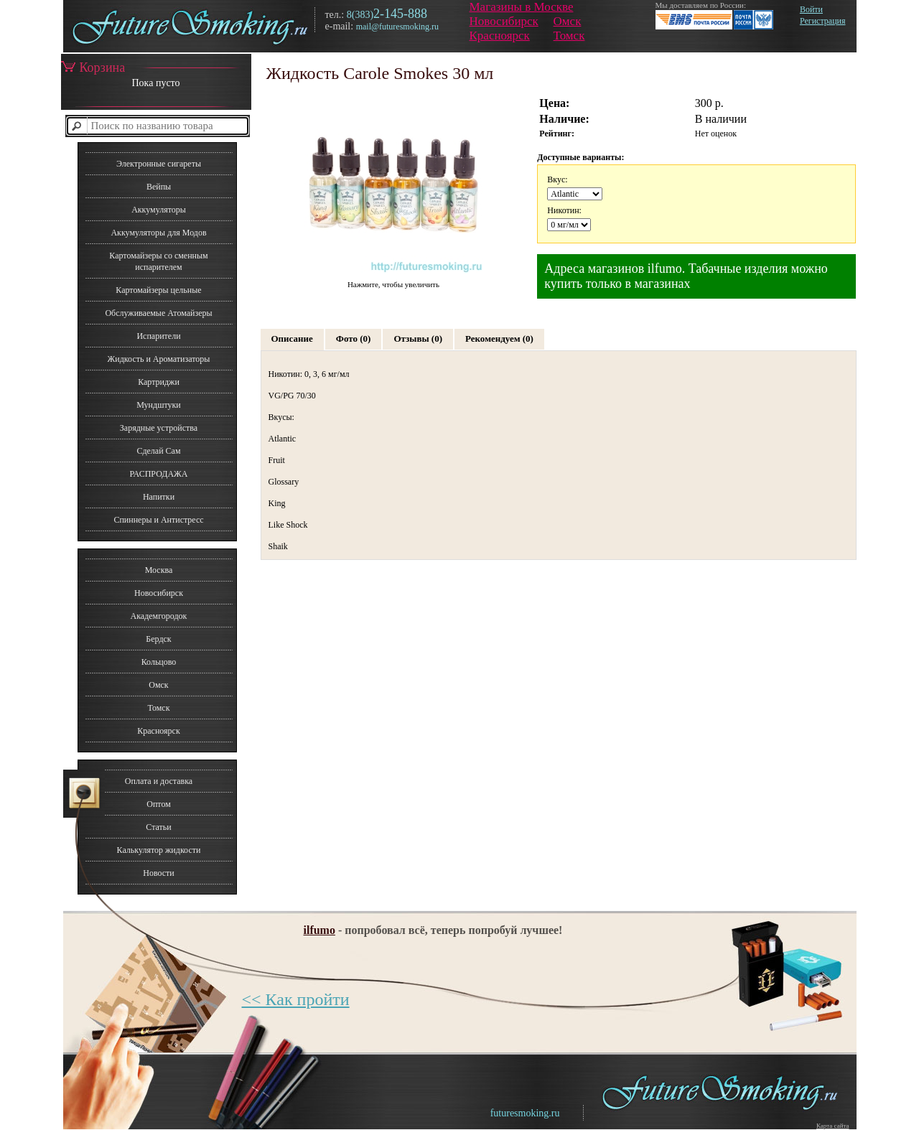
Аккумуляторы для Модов (158, 233)
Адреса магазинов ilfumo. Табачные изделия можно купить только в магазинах (686, 276)
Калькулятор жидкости (159, 850)
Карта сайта (832, 1125)
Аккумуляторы (158, 210)
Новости (158, 873)
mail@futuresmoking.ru (397, 27)
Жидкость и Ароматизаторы (159, 359)
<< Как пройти (296, 999)
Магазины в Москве (522, 7)
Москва (159, 570)
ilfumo (319, 930)
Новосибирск (504, 21)
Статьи (158, 827)
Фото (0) (353, 338)
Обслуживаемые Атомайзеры (158, 313)
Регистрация (823, 21)
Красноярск (500, 35)
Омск (568, 21)
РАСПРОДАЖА (158, 474)
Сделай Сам (158, 451)
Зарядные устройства (158, 428)
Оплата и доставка (158, 781)
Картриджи (158, 382)
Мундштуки (158, 405)
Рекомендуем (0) (499, 338)
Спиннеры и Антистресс (158, 520)
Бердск (158, 639)
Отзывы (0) (417, 338)
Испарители (158, 336)
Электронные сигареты (158, 164)
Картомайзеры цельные (158, 290)
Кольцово (159, 662)
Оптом (158, 804)
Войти (811, 9)
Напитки (158, 497)
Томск (569, 35)
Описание (292, 338)
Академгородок (159, 616)
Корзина (93, 67)
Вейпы (158, 187)
